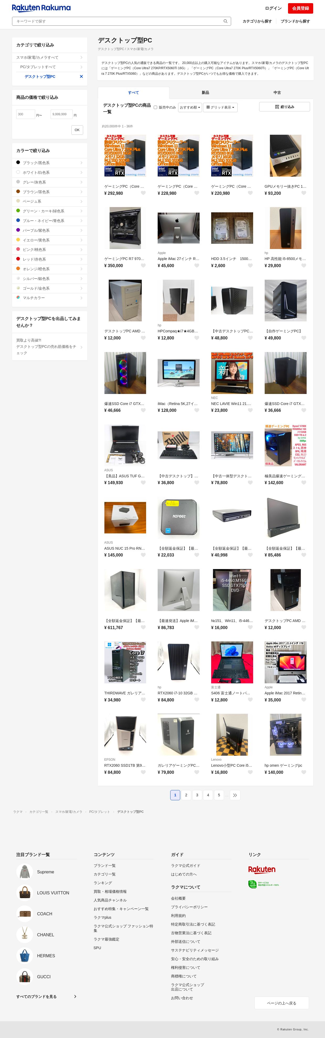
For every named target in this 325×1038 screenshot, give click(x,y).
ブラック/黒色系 (49, 162)
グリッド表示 (220, 107)
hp (266, 253)
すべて (133, 92)
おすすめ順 (190, 107)
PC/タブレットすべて (51, 67)
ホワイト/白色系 (49, 172)
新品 (205, 92)
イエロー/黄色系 (49, 240)
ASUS (108, 470)
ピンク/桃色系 (49, 249)
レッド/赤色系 (49, 259)
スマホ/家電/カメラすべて (49, 57)
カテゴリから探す (257, 21)
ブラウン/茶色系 (49, 192)
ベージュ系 (49, 201)
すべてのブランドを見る (36, 996)
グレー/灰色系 (49, 182)
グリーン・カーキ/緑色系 (49, 211)
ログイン (273, 8)
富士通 (216, 687)
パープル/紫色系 (49, 230)
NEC (214, 398)
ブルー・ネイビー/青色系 (49, 220)
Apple (162, 253)
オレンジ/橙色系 (49, 269)
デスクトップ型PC (54, 76)
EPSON (109, 759)
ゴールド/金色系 (49, 288)
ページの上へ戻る (281, 1003)
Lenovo (216, 759)
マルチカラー (49, 297)
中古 (277, 92)
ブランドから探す (295, 21)
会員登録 (300, 8)
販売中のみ (165, 107)
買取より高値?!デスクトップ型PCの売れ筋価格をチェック (49, 346)
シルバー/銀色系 (49, 278)
